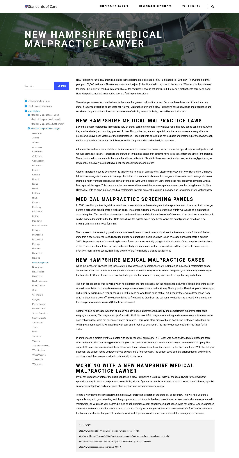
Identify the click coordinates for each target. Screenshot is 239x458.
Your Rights (191, 6)
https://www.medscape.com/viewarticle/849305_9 (100, 447)
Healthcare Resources (155, 6)
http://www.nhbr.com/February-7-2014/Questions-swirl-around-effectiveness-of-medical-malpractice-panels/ (124, 436)
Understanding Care (114, 6)
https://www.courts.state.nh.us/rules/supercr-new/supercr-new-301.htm (109, 431)
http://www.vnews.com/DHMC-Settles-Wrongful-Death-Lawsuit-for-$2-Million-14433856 (115, 442)
